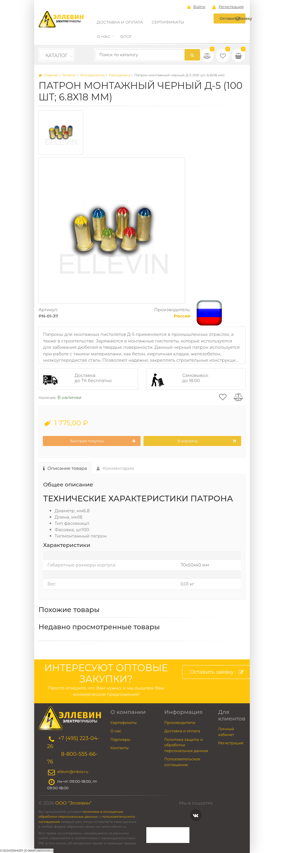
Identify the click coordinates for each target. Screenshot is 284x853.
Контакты (119, 747)
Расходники (119, 75)
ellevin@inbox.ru (72, 771)
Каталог (56, 55)
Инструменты (92, 75)
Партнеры (120, 739)
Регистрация (228, 6)
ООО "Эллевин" (73, 803)
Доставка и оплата (120, 22)
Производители (179, 722)
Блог (126, 36)
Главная (48, 75)
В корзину (206, 441)
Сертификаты (168, 22)
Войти (196, 6)
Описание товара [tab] (65, 468)
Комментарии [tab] (115, 468)
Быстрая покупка (102, 441)
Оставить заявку (232, 19)
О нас (103, 36)
